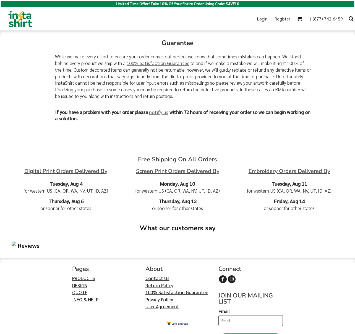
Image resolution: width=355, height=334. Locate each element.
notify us (158, 112)
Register (282, 19)
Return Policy (159, 252)
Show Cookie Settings (178, 329)
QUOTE (79, 259)
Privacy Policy (159, 266)
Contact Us (157, 245)
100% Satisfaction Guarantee (158, 63)
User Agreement (162, 273)
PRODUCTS (83, 245)
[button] (299, 18)
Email (224, 278)
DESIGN (79, 252)
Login (262, 19)
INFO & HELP (85, 266)
